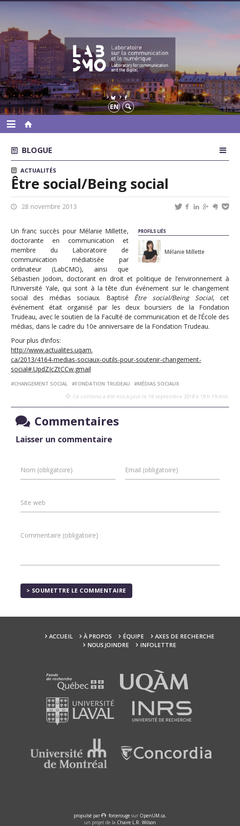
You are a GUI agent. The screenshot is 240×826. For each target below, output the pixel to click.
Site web (32, 502)
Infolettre (158, 645)
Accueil (61, 636)
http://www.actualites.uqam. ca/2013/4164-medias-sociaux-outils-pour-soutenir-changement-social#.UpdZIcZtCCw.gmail (106, 359)
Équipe (133, 636)
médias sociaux (158, 383)
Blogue (37, 150)
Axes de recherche (185, 636)
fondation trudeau (102, 383)
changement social (41, 383)
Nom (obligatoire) (46, 469)
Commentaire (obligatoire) (59, 535)
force (119, 815)
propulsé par (87, 815)
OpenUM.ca (152, 815)
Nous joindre (108, 645)
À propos (98, 636)
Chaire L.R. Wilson (136, 822)
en (114, 106)
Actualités (38, 170)
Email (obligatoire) (151, 469)
